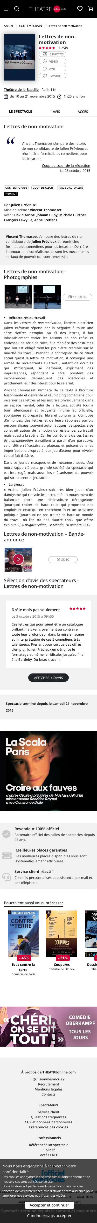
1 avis (63, 48)
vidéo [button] (63, 559)
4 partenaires (35, 1186)
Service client (48, 1112)
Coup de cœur (43, 187)
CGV (28, 1122)
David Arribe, (25, 215)
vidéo (50, 61)
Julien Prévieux (23, 205)
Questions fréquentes (48, 1117)
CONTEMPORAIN (16, 187)
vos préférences (31, 1191)
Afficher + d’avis (48, 677)
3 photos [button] (77, 297)
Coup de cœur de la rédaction (66, 165)
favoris (52, 76)
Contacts (48, 1094)
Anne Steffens (45, 220)
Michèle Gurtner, (73, 215)
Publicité (48, 1150)
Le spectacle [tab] (20, 111)
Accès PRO (48, 1155)
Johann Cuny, (47, 215)
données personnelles (54, 1122)
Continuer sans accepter (49, 1215)
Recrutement (48, 1084)
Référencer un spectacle (48, 1144)
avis (49, 69)
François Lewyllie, (18, 220)
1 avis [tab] (55, 111)
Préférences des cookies (48, 1127)
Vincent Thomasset (46, 210)
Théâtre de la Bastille (21, 89)
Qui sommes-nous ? (48, 1079)
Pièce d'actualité (71, 187)
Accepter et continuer (49, 1205)
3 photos (53, 54)
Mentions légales (48, 1089)
